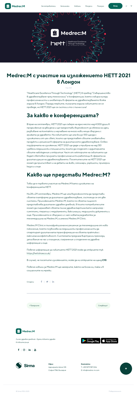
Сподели (30, 282)
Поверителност (115, 391)
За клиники (64, 6)
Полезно (100, 6)
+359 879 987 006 (90, 367)
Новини (77, 6)
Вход (115, 6)
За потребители (48, 6)
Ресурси (88, 6)
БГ (126, 6)
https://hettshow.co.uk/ (39, 253)
